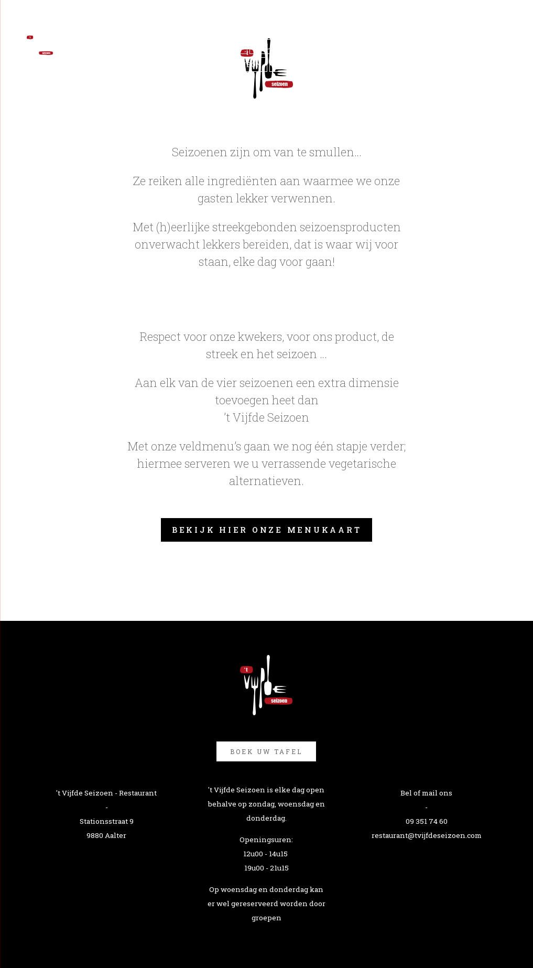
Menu (230, 46)
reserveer (373, 46)
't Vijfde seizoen (172, 46)
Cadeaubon (239, 64)
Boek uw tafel (266, 751)
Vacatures (296, 64)
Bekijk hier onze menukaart (267, 529)
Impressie (318, 46)
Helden (270, 46)
